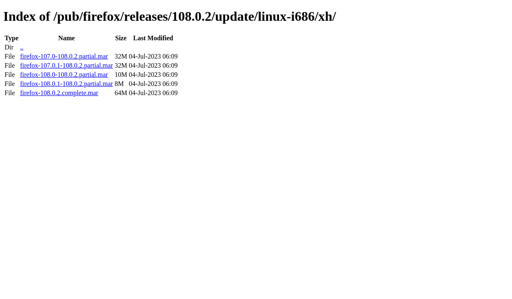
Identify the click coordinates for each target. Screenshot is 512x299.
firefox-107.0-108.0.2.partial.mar (64, 56)
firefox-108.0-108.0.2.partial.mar (64, 74)
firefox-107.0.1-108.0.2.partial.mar (66, 65)
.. (21, 47)
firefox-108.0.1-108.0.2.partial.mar (66, 83)
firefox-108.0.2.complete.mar (59, 92)
